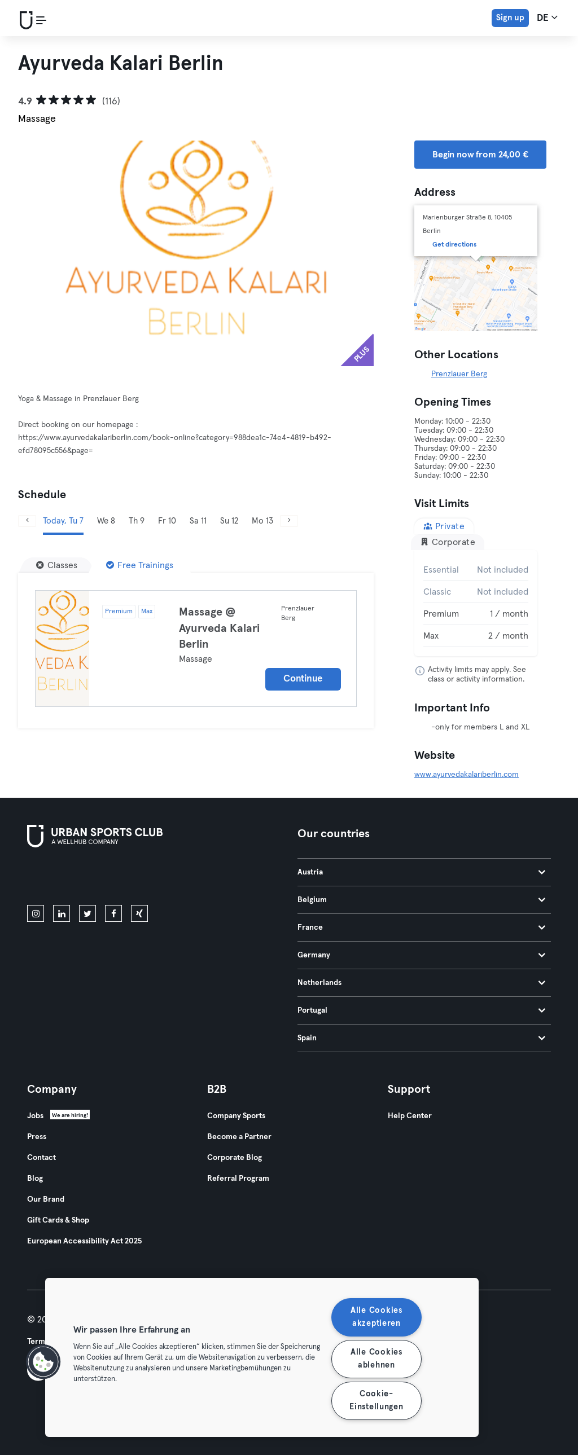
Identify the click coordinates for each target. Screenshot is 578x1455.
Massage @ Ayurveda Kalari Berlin (219, 628)
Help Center (410, 1116)
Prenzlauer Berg (459, 374)
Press (36, 1137)
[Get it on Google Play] (148, 878)
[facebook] (113, 913)
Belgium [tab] (421, 900)
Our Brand (45, 1199)
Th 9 (136, 521)
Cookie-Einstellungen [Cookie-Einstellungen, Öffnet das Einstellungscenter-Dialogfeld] (376, 1400)
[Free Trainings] (139, 565)
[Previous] (27, 521)
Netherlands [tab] (421, 983)
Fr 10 (167, 521)
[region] (262, 1357)
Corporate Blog (234, 1158)
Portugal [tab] (421, 1010)
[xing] (139, 913)
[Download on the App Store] (65, 878)
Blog (35, 1179)
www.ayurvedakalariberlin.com (466, 775)
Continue (303, 679)
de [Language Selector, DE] (547, 17)
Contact (41, 1158)
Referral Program (238, 1179)
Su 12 (229, 521)
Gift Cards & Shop (58, 1220)
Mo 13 (262, 521)
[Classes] (56, 565)
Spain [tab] (421, 1038)
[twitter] (87, 913)
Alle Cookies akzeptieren (376, 1317)
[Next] (289, 521)
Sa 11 (198, 521)
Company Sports (236, 1116)
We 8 (106, 521)
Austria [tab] (421, 872)
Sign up (510, 18)
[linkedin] (61, 913)
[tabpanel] (475, 603)
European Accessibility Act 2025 (84, 1241)
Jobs (35, 1116)
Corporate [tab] (447, 542)
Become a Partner (239, 1137)
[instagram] (35, 913)
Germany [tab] (421, 955)
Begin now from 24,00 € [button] (480, 154)
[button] (43, 1362)
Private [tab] (444, 526)
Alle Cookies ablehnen (376, 1358)
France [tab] (421, 927)
